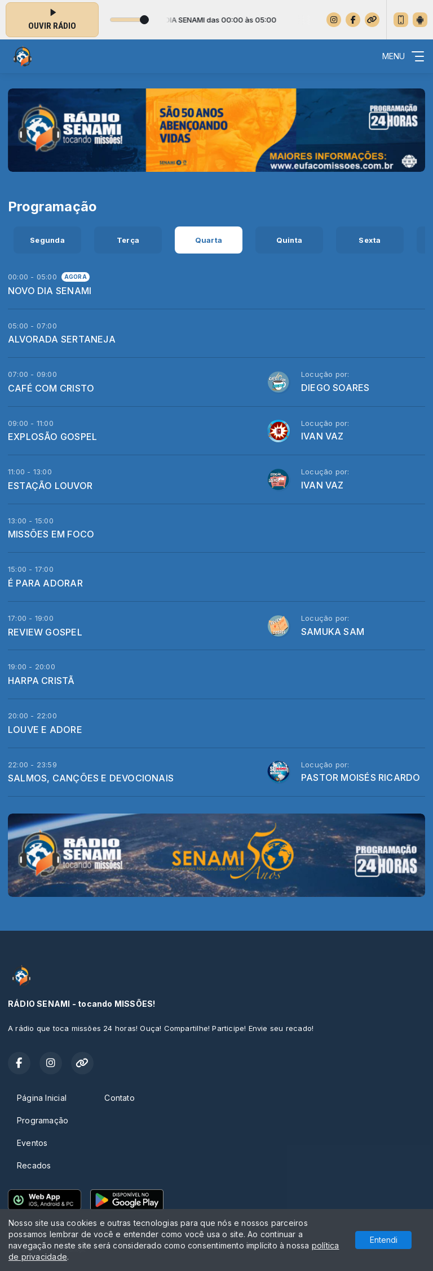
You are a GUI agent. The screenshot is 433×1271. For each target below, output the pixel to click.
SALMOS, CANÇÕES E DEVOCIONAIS (91, 778)
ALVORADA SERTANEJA (62, 339)
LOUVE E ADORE (45, 729)
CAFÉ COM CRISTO (51, 388)
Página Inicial (42, 1098)
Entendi (383, 1240)
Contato (119, 1098)
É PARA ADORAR (45, 583)
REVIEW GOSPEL (45, 632)
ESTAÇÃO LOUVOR (50, 485)
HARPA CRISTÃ (41, 680)
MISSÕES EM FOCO (51, 534)
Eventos (32, 1143)
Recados (34, 1165)
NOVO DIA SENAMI (49, 290)
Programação (42, 1120)
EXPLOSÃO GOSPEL (52, 436)
